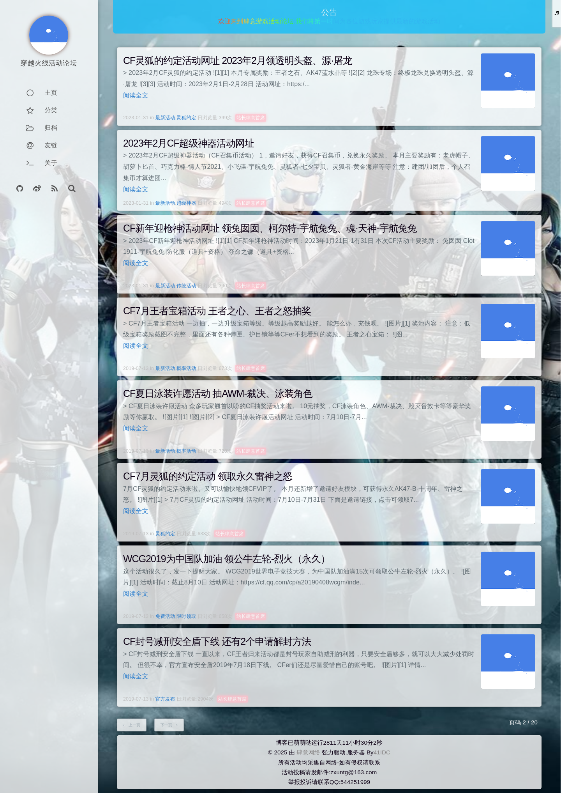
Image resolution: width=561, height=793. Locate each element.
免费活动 (165, 616)
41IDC (382, 752)
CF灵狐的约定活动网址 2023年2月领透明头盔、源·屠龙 (237, 60)
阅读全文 (135, 95)
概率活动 (186, 368)
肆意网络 (308, 752)
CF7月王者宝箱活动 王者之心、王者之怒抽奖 (217, 310)
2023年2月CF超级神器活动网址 (188, 143)
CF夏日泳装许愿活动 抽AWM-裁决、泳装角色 (217, 393)
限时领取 (186, 616)
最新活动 (165, 117)
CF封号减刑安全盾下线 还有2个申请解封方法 (217, 641)
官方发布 (165, 699)
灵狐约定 (186, 117)
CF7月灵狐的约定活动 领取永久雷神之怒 (207, 476)
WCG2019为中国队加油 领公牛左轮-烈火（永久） (226, 558)
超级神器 (186, 203)
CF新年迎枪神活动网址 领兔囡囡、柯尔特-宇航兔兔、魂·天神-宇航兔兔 (270, 228)
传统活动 (186, 286)
